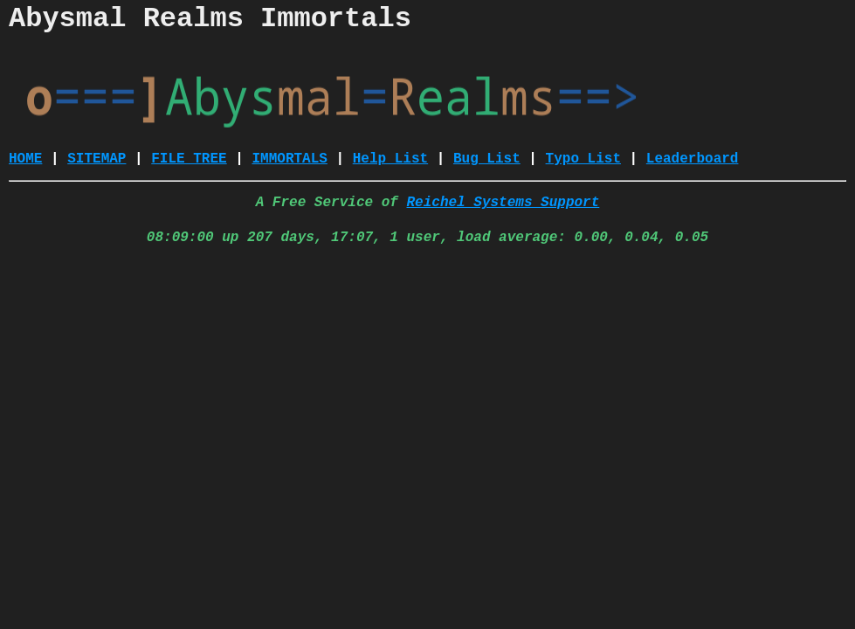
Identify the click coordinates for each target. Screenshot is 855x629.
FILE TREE (188, 159)
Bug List (487, 159)
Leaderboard (692, 159)
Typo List (583, 159)
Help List (390, 159)
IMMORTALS (289, 159)
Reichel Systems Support (502, 203)
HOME (25, 159)
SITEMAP (96, 159)
